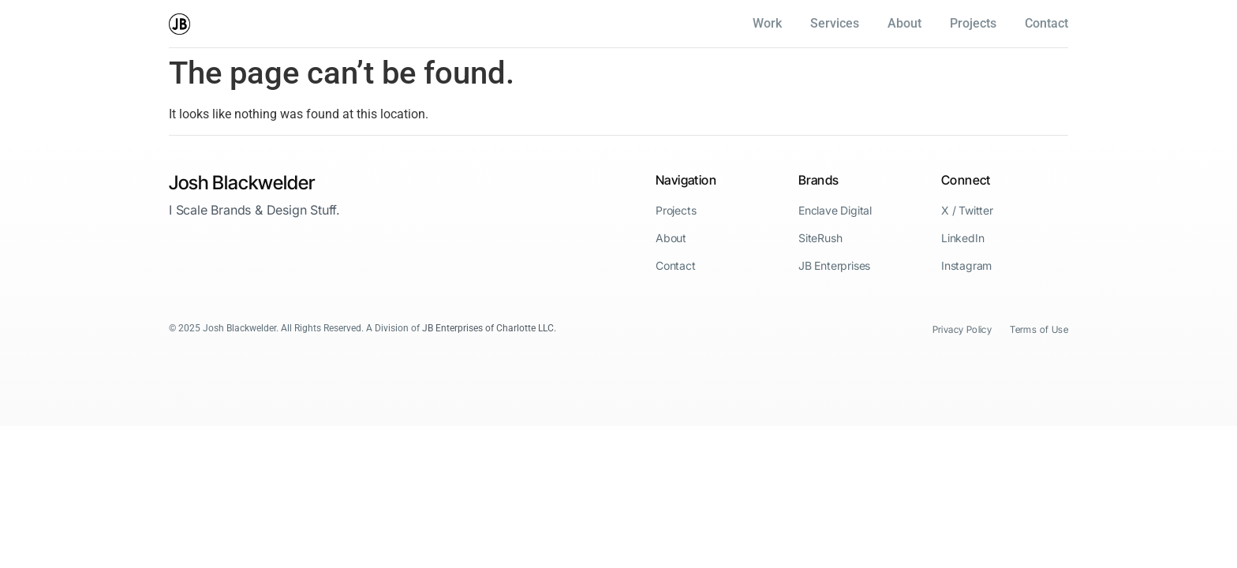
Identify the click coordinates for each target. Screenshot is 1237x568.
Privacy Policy (962, 329)
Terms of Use (1039, 329)
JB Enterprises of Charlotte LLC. (489, 328)
